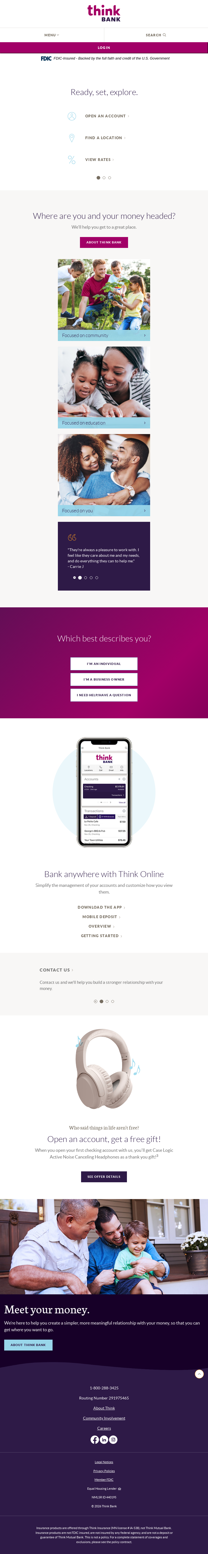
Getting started (100, 936)
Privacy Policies (104, 1471)
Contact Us (55, 970)
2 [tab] (104, 177)
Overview (100, 926)
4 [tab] (96, 577)
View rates (98, 160)
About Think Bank (104, 242)
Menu (51, 35)
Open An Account (105, 116)
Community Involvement (104, 1418)
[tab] (104, 663)
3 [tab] (109, 177)
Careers (104, 1428)
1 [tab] (98, 177)
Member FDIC (104, 1479)
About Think (104, 1408)
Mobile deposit (99, 917)
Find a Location (103, 138)
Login (104, 47)
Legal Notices (104, 1462)
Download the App (100, 907)
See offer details (104, 1176)
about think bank (28, 1345)
